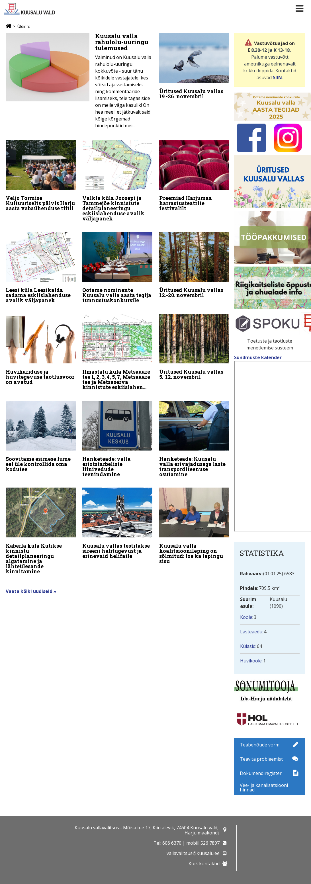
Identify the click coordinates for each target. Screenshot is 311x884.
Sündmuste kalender (258, 357)
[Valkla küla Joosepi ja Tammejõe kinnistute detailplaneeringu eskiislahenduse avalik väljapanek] (117, 181)
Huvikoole (251, 661)
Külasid (247, 646)
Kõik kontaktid (204, 863)
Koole (246, 617)
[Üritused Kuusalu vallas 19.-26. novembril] (194, 67)
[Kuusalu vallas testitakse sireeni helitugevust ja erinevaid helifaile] (117, 518)
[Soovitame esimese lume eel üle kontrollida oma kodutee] (41, 432)
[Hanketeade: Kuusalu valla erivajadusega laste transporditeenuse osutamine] (194, 435)
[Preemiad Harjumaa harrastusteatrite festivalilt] (194, 175)
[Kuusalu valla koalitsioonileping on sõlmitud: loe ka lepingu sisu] (194, 520)
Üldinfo (23, 26)
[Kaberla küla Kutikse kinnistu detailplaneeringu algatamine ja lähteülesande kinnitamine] (41, 525)
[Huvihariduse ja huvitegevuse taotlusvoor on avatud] (41, 347)
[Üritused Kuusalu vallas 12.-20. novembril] (194, 264)
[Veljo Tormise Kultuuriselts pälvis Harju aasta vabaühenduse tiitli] (41, 175)
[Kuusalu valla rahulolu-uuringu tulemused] (79, 82)
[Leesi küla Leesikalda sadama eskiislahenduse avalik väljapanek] (41, 266)
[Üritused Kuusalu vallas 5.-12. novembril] (194, 344)
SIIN (277, 77)
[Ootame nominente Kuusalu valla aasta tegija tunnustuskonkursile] (117, 266)
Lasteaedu (251, 632)
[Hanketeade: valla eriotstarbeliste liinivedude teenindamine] (117, 435)
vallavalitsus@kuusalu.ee (193, 853)
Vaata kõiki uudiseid (30, 584)
